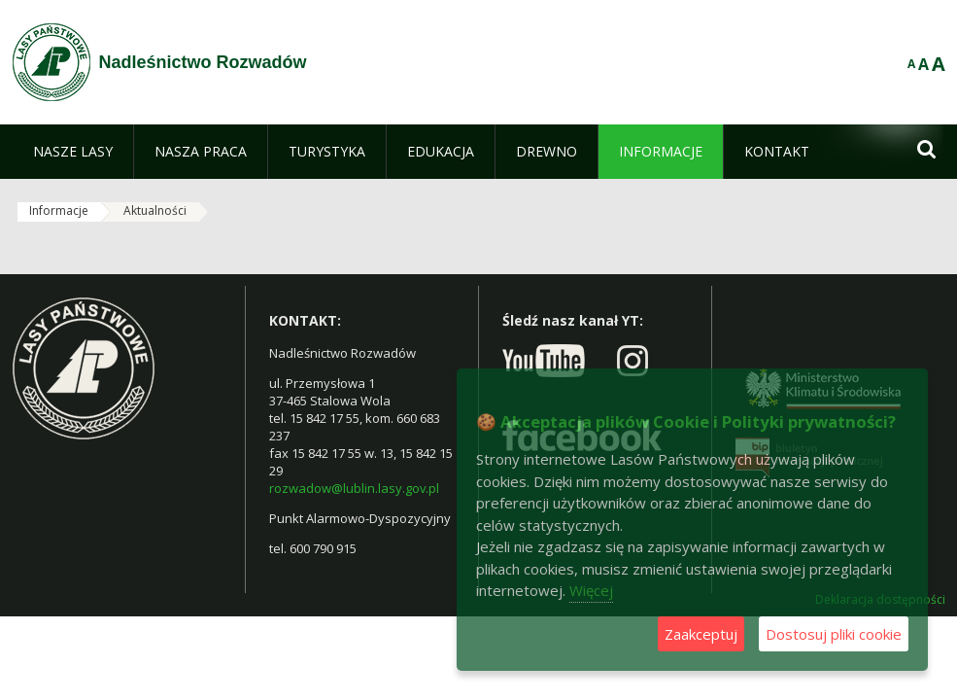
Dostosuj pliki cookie (834, 634)
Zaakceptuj (701, 634)
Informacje (58, 210)
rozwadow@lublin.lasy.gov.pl (354, 488)
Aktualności (155, 210)
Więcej (591, 590)
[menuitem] (73, 151)
